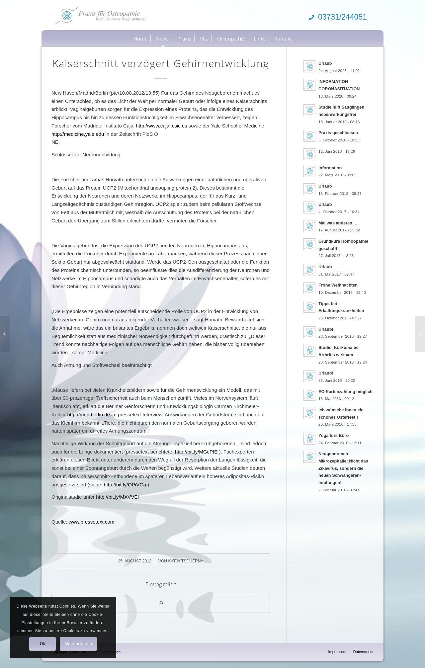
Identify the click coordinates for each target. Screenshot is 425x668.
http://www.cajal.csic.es (161, 125)
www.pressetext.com (92, 522)
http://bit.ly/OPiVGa (125, 484)
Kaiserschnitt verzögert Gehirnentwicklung (160, 63)
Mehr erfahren (78, 643)
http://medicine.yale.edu (77, 134)
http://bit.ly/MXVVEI (117, 497)
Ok (42, 643)
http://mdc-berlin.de (88, 414)
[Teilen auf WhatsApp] (161, 603)
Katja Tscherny (185, 561)
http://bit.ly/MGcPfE (196, 452)
